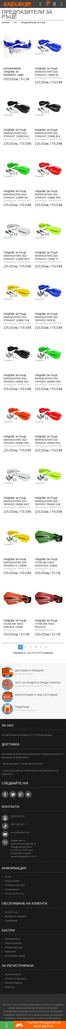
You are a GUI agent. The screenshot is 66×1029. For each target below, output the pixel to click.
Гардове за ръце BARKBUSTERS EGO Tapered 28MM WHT (17, 501)
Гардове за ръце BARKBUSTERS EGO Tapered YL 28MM (15, 562)
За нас (8, 876)
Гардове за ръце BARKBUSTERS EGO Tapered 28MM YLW (47, 501)
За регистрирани (13, 974)
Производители (12, 939)
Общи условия (12, 881)
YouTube (28, 794)
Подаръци (22, 707)
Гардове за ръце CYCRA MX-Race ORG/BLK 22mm (15, 624)
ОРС (55, 1008)
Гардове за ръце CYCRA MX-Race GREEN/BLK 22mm (46, 562)
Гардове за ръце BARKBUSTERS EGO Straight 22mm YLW (16, 317)
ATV (15, 22)
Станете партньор (13, 947)
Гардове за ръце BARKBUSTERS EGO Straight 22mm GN (16, 194)
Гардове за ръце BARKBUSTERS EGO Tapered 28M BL (46, 317)
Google (20, 794)
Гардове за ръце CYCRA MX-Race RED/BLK (46, 624)
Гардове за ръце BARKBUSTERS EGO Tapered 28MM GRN (48, 378)
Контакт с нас (11, 912)
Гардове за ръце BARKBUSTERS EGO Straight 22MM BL (47, 71)
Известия (9, 987)
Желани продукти (13, 982)
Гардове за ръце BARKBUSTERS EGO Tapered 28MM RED (47, 440)
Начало (6, 22)
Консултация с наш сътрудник (36, 694)
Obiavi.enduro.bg (14, 893)
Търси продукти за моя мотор (38, 1025)
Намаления (10, 951)
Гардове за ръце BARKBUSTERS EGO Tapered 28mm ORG (16, 440)
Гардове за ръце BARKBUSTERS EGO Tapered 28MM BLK (16, 378)
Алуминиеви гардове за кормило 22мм (13, 71)
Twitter (13, 794)
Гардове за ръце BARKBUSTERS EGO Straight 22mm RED (48, 194)
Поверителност (12, 889)
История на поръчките (15, 978)
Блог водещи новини (15, 955)
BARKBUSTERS (55, 78)
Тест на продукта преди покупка (38, 682)
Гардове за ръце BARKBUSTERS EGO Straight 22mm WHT (17, 256)
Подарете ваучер (13, 943)
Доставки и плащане (29, 670)
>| (46, 647)
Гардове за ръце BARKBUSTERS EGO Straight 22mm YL (46, 256)
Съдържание (11, 920)
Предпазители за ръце (33, 22)
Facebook (5, 794)
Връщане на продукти (15, 916)
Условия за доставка (15, 885)
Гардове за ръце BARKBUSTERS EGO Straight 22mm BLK (16, 133)
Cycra (51, 568)
